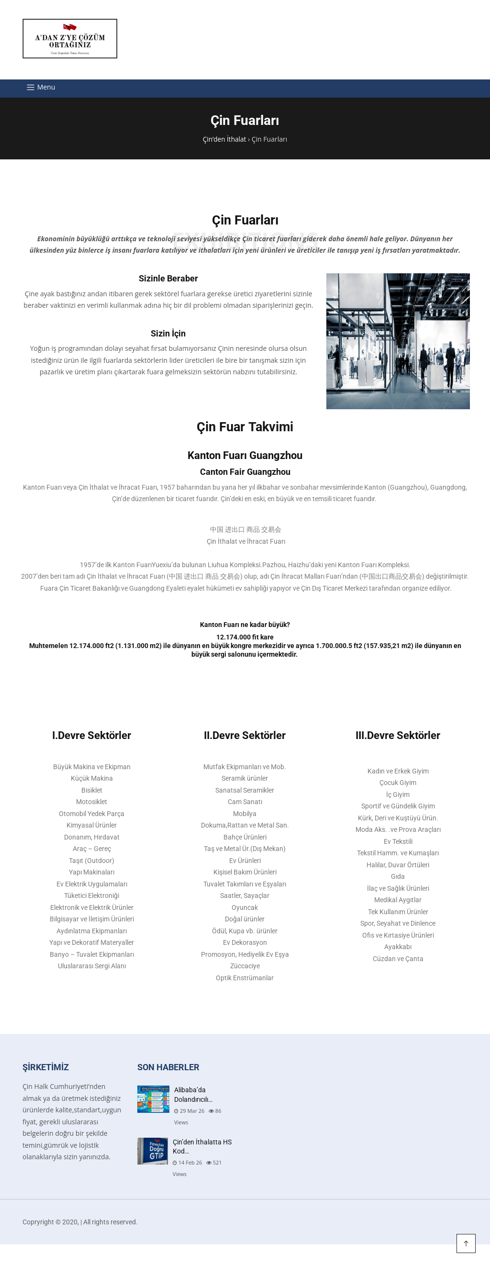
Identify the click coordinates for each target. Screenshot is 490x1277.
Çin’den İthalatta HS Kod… (202, 1153)
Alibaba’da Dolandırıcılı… (193, 1100)
